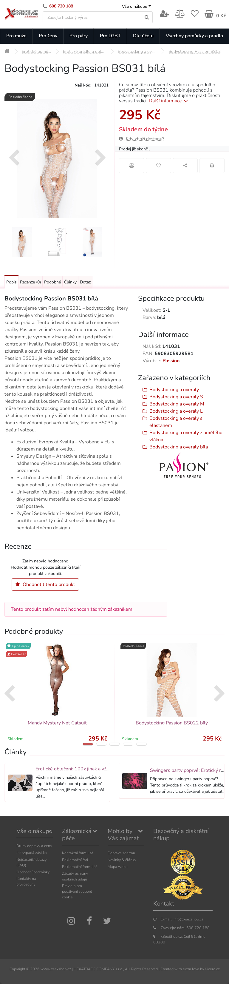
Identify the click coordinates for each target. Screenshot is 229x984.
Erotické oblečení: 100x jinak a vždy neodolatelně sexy (93, 769)
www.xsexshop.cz (56, 968)
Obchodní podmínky (32, 872)
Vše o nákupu (134, 6)
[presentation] (13, 158)
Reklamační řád (75, 859)
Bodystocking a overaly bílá (178, 447)
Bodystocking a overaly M (176, 404)
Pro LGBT (110, 36)
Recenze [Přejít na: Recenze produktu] (30, 282)
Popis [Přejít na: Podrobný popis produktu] (11, 282)
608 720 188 (61, 6)
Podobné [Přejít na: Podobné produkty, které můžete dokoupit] (52, 282)
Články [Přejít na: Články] (70, 282)
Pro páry (78, 36)
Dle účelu (143, 36)
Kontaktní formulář (77, 852)
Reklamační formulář (79, 866)
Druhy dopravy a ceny (34, 845)
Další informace (169, 101)
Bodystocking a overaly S (176, 397)
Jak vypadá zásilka (31, 852)
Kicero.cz (212, 968)
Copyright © (19, 968)
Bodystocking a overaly (174, 389)
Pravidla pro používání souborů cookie (77, 891)
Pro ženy (48, 36)
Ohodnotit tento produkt (45, 584)
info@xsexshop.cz (188, 919)
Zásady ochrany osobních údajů (75, 876)
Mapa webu (118, 866)
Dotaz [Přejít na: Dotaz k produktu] (85, 282)
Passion (171, 360)
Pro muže (16, 36)
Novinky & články (122, 859)
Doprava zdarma (121, 852)
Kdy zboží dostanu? (141, 139)
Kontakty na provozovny (26, 881)
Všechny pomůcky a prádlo (194, 36)
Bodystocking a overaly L (176, 411)
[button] (88, 744)
